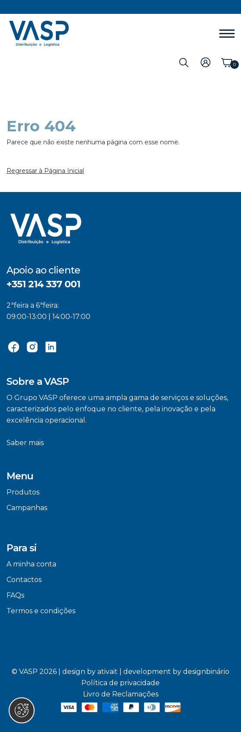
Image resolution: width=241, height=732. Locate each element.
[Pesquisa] (184, 62)
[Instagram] (32, 346)
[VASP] (38, 33)
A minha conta (31, 564)
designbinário (206, 671)
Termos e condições (40, 611)
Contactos (24, 580)
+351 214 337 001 (43, 284)
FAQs (15, 595)
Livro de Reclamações (120, 694)
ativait (107, 671)
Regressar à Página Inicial (45, 171)
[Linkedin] (51, 346)
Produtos (22, 492)
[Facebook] (13, 346)
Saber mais (25, 443)
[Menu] (227, 34)
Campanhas (26, 508)
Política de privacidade (120, 683)
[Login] (205, 62)
